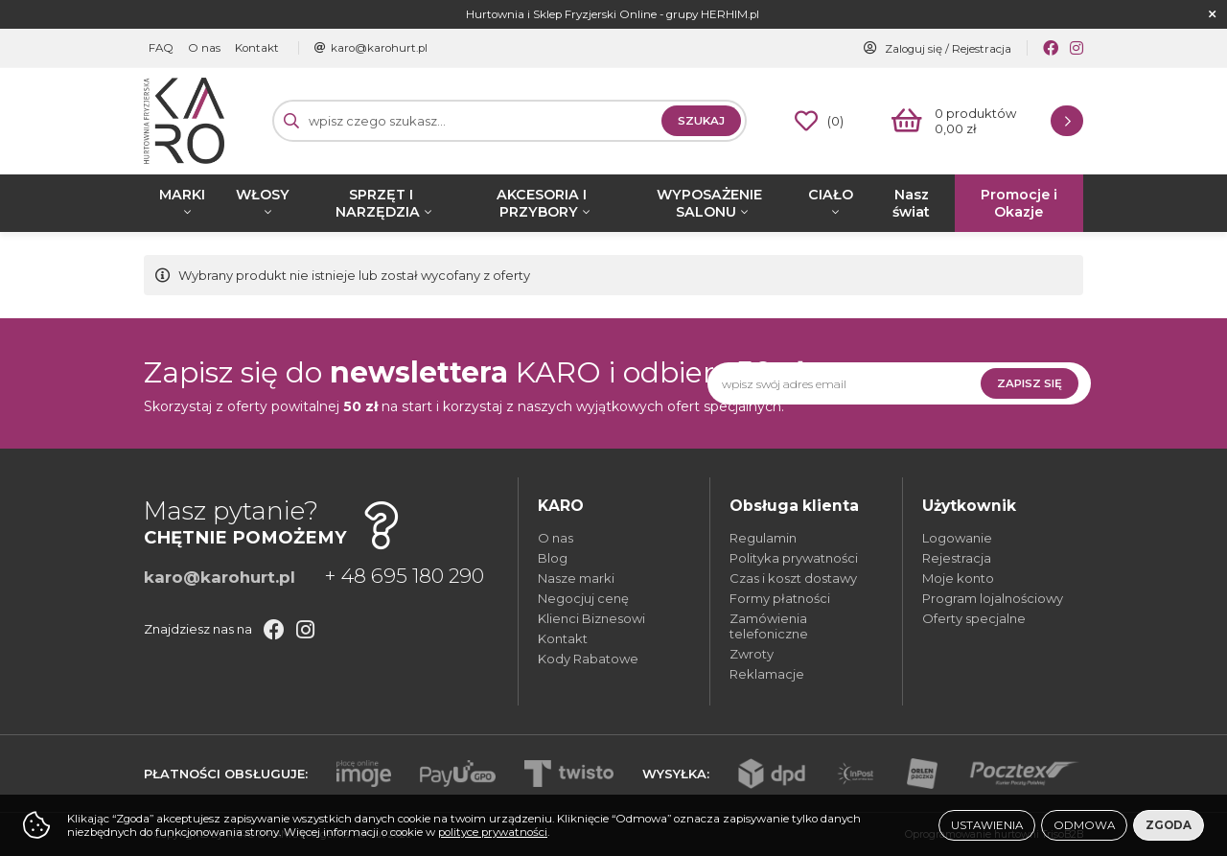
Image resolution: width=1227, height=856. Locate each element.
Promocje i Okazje (1019, 203)
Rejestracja (981, 49)
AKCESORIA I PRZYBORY (542, 203)
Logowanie (957, 537)
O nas (204, 48)
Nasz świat (911, 203)
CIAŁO (830, 194)
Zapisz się (1029, 383)
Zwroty (751, 653)
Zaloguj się (913, 49)
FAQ (161, 48)
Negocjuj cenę (583, 598)
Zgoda (1169, 825)
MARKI (182, 194)
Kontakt (257, 48)
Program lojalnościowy (992, 598)
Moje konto (958, 578)
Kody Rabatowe (588, 658)
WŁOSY (262, 194)
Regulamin (763, 537)
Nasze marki (576, 578)
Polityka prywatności (793, 558)
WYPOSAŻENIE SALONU (709, 203)
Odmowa (1084, 825)
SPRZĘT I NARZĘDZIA (378, 203)
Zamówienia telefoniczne (768, 626)
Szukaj (701, 120)
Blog (552, 558)
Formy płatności (779, 598)
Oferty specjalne (974, 618)
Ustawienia (987, 825)
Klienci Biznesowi (591, 618)
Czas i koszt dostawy (793, 578)
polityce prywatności (492, 832)
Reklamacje (766, 674)
